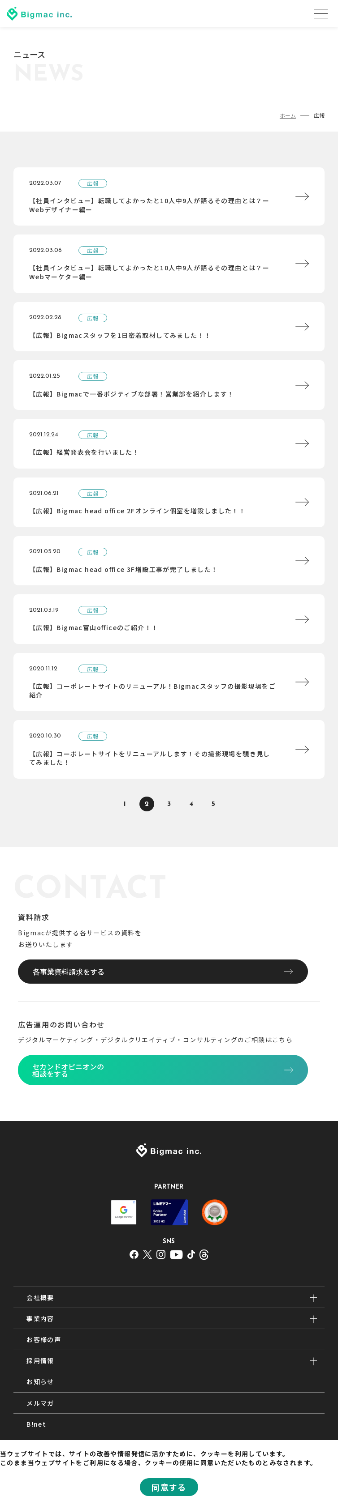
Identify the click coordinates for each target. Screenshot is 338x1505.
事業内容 (40, 1318)
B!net (36, 1424)
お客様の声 (43, 1339)
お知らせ (40, 1381)
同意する (169, 1487)
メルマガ (40, 1402)
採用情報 (40, 1360)
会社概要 (40, 1297)
